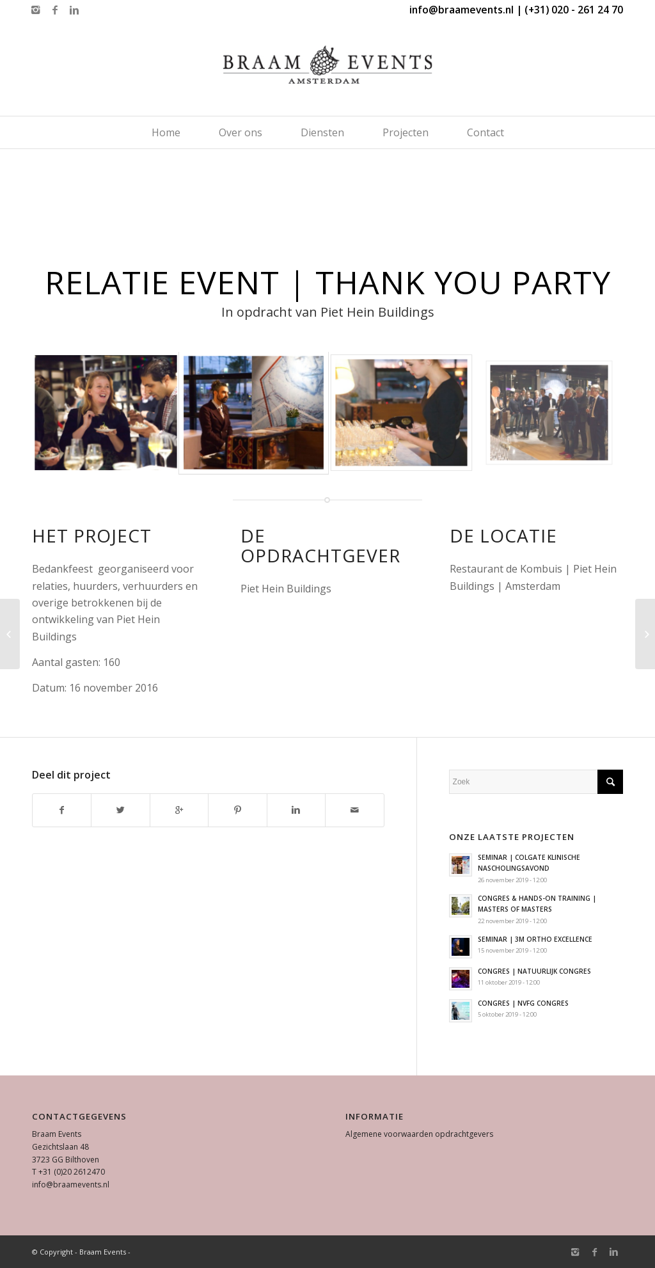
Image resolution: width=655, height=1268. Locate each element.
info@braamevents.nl (70, 1184)
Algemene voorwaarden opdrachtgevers (419, 1134)
